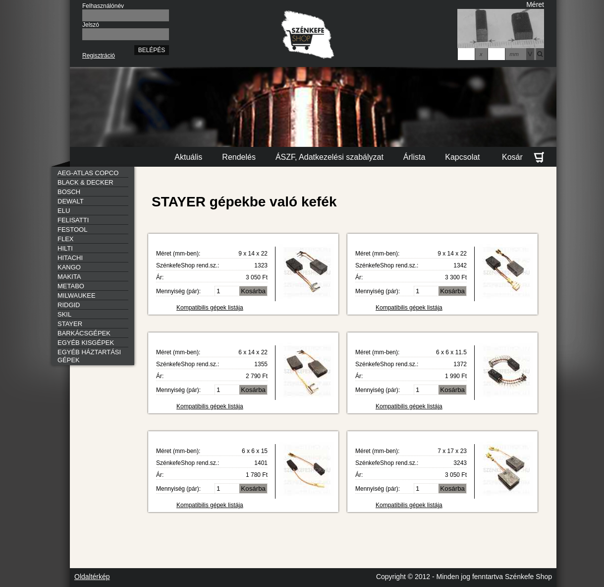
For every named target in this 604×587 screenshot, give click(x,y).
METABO (70, 286)
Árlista (414, 157)
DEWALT (70, 201)
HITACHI (70, 257)
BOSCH (68, 192)
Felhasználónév (103, 5)
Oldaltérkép (92, 577)
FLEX (65, 239)
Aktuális (188, 157)
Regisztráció (98, 55)
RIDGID (68, 305)
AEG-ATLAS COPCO (87, 173)
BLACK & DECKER (85, 182)
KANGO (69, 267)
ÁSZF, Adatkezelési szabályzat (329, 157)
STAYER (69, 323)
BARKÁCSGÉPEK (83, 333)
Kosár (523, 157)
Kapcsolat (462, 157)
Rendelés (239, 157)
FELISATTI (73, 220)
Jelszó (90, 24)
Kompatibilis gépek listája (209, 307)
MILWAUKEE (76, 295)
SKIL (64, 314)
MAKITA (69, 276)
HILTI (65, 248)
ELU (63, 210)
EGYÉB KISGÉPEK (85, 342)
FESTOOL (72, 229)
